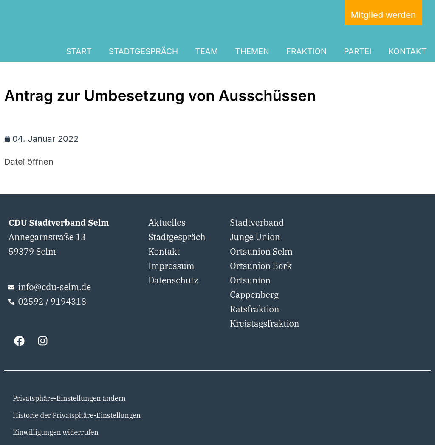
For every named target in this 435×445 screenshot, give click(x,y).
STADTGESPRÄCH (143, 51)
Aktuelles (167, 222)
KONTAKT (407, 51)
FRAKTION (306, 51)
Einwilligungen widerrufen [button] (56, 432)
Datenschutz (173, 280)
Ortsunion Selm (261, 251)
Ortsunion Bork (261, 265)
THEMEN (252, 51)
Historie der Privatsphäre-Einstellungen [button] (77, 415)
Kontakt (164, 251)
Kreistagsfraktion (264, 323)
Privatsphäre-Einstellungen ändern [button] (69, 398)
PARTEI (357, 51)
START (78, 51)
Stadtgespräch (177, 237)
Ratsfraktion (254, 309)
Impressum (171, 265)
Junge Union (255, 237)
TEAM (206, 51)
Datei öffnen (28, 162)
